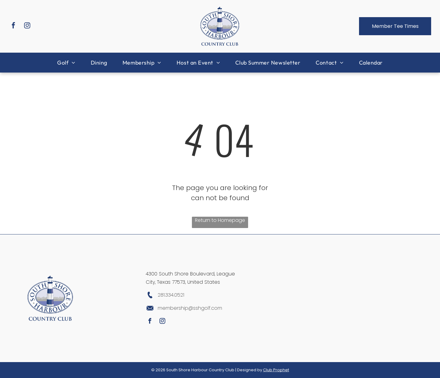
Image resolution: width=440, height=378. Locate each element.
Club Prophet (276, 370)
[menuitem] (66, 63)
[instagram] (27, 26)
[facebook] (13, 26)
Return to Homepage (220, 220)
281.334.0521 (171, 294)
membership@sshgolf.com (190, 308)
